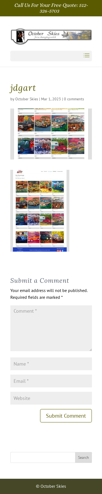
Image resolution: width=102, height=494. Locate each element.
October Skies (26, 99)
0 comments (74, 99)
